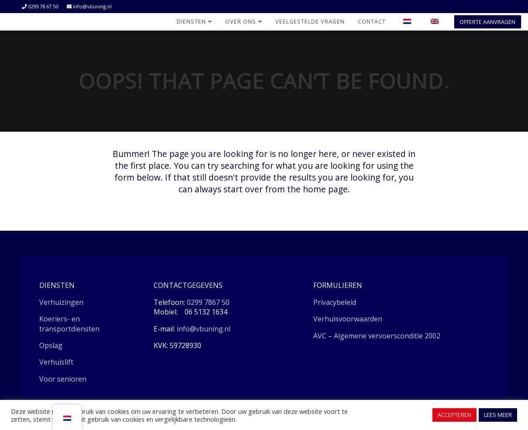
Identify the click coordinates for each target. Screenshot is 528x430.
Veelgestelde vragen (310, 21)
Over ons (243, 21)
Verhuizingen (61, 302)
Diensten (194, 21)
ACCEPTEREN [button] (454, 415)
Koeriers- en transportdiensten (69, 323)
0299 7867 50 (208, 302)
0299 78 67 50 (40, 6)
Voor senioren (62, 379)
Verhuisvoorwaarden (347, 319)
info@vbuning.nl (89, 6)
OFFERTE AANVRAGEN (487, 22)
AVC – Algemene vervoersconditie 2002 (376, 336)
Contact (372, 21)
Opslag (50, 345)
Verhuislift (56, 362)
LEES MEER (498, 415)
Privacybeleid (334, 302)
